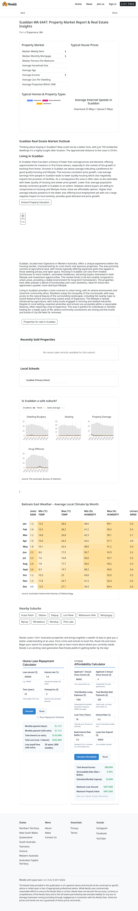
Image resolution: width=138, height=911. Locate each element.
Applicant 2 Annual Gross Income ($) (105, 679)
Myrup (24, 621)
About (48, 828)
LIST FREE (127, 4)
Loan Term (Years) (84, 721)
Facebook (101, 833)
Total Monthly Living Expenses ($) (84, 701)
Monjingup (106, 615)
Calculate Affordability (87, 757)
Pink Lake (68, 621)
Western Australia (28, 855)
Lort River (68, 615)
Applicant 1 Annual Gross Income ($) (84, 678)
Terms (74, 832)
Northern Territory (29, 828)
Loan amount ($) (32, 677)
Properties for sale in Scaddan (40, 321)
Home (78, 4)
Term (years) (32, 694)
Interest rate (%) (54, 678)
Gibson (42, 615)
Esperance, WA (35, 32)
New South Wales (28, 832)
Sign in (112, 4)
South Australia (27, 842)
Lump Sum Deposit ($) (105, 738)
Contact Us (51, 837)
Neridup (54, 621)
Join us (100, 4)
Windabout (39, 621)
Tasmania (24, 846)
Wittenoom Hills (87, 615)
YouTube (101, 838)
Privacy (74, 828)
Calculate (29, 711)
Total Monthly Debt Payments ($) (105, 699)
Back (23, 12)
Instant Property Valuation (35, 202)
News (89, 4)
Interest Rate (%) (105, 721)
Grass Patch (27, 615)
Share (114, 12)
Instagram (102, 828)
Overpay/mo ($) (54, 695)
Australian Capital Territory (28, 862)
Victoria (23, 851)
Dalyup (55, 615)
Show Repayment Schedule (50, 717)
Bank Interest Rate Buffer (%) (84, 739)
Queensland (25, 837)
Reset (42, 711)
